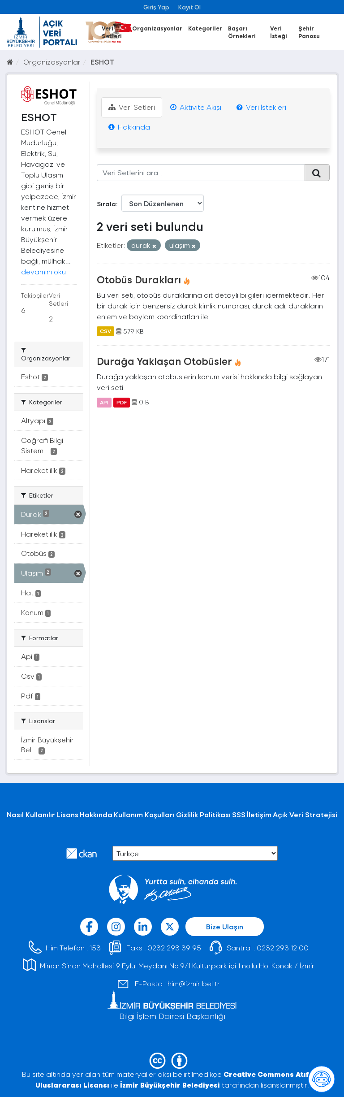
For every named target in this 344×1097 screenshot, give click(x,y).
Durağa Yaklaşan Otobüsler (164, 361)
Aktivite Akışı (195, 107)
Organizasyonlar (157, 28)
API (104, 402)
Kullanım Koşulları (144, 814)
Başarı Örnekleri (242, 31)
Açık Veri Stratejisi (305, 814)
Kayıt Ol (189, 7)
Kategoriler (205, 28)
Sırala (106, 203)
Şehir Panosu (309, 31)
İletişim (259, 814)
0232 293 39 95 (174, 947)
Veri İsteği (278, 31)
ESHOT (102, 61)
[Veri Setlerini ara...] (201, 172)
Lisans (67, 814)
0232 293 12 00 (283, 947)
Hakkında (129, 126)
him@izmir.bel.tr (194, 983)
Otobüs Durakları (139, 279)
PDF (121, 402)
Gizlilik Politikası (203, 814)
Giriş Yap (156, 7)
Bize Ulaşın (224, 926)
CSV (105, 331)
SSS (238, 814)
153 (95, 947)
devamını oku (43, 271)
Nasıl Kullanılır (31, 814)
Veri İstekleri (261, 107)
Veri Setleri (112, 31)
